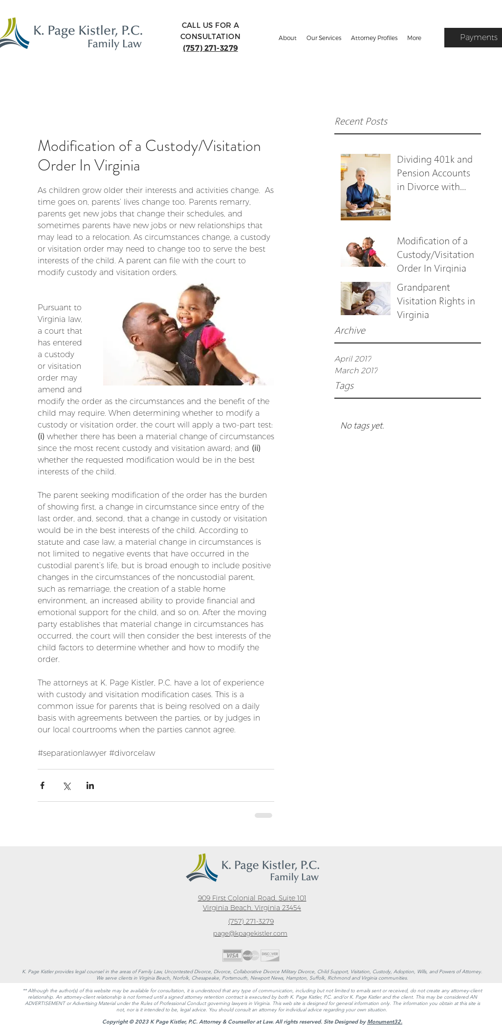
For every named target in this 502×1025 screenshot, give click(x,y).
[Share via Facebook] (42, 785)
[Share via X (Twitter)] (66, 785)
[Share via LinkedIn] (90, 785)
